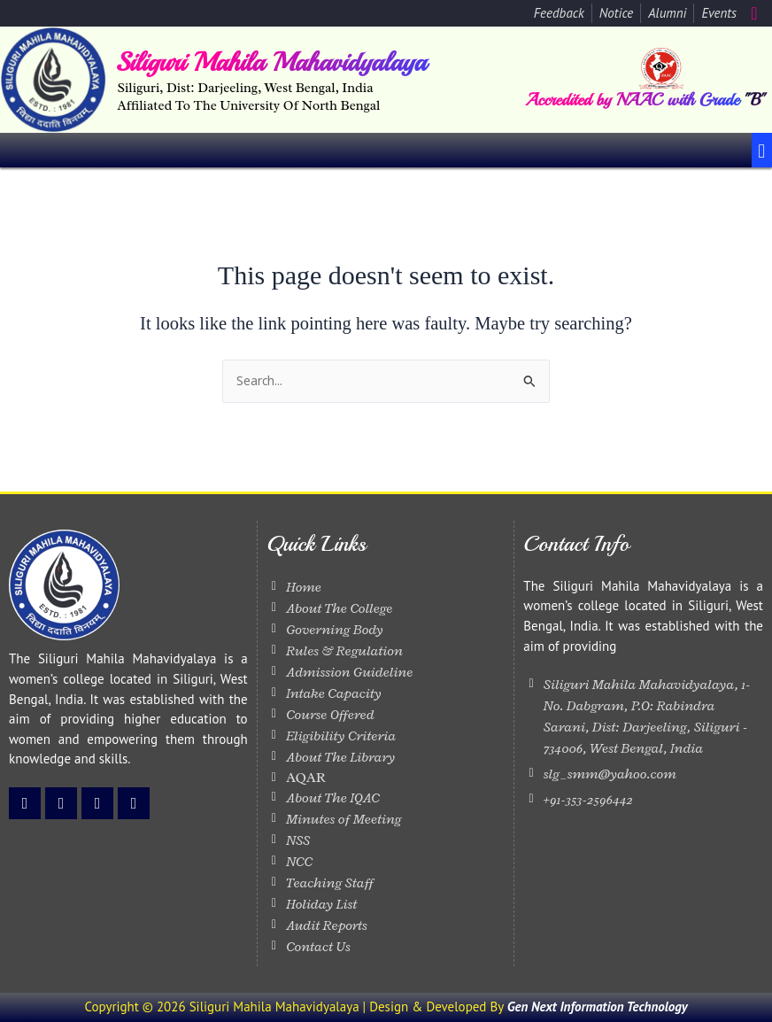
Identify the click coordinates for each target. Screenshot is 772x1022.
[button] (762, 150)
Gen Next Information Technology (597, 1006)
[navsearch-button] (754, 13)
